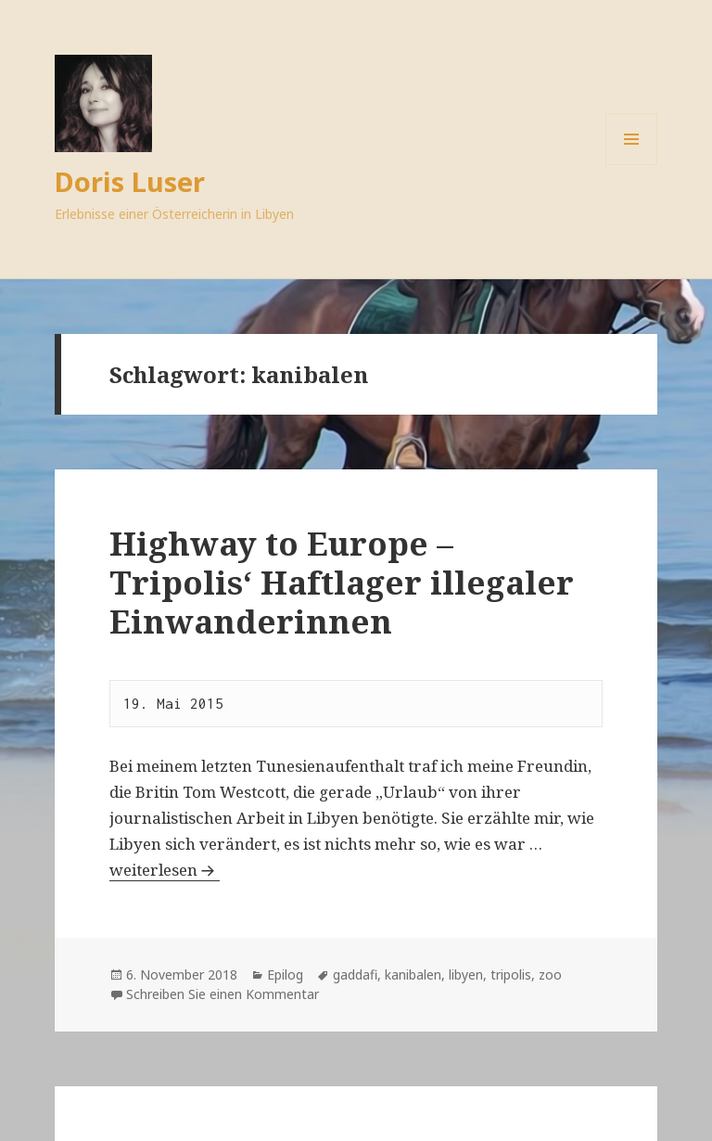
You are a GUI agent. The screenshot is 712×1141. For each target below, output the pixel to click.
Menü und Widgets (631, 164)
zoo (550, 974)
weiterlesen (164, 869)
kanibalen (413, 974)
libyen (466, 974)
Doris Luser (130, 181)
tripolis (510, 974)
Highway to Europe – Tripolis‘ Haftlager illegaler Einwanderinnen (341, 582)
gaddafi (355, 974)
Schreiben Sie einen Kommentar (222, 994)
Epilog (285, 974)
